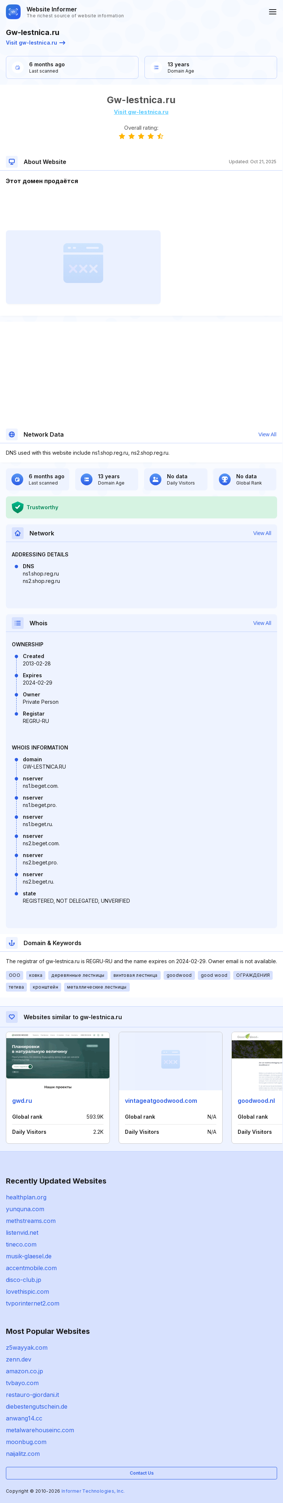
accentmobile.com (31, 1268)
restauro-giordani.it (32, 1394)
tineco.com (21, 1244)
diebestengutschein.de (36, 1406)
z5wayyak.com (27, 1347)
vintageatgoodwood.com (161, 1100)
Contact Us (142, 1473)
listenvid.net (22, 1232)
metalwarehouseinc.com (40, 1430)
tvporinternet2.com (32, 1303)
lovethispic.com (27, 1291)
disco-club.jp (23, 1279)
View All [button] (267, 434)
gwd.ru (22, 1100)
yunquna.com (25, 1209)
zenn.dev (18, 1359)
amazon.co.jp (24, 1371)
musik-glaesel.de (29, 1256)
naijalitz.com (23, 1453)
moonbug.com (26, 1442)
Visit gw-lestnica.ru (35, 42)
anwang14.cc (24, 1418)
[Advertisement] (141, 207)
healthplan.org (26, 1197)
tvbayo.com (22, 1383)
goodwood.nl (256, 1100)
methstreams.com (31, 1220)
